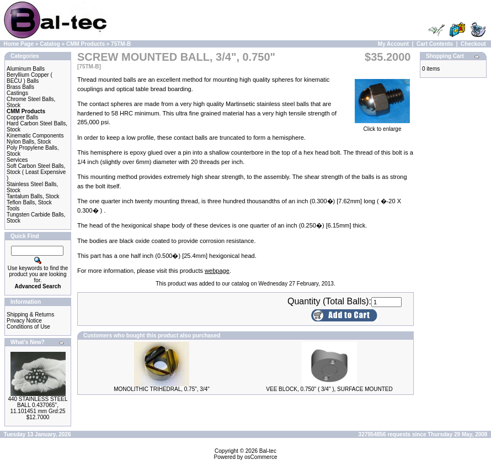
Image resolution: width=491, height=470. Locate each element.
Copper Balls (22, 117)
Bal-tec (267, 451)
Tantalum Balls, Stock (33, 196)
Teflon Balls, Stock (29, 202)
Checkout (473, 44)
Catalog (50, 44)
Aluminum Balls (26, 69)
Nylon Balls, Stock (29, 142)
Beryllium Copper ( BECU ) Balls (29, 78)
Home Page (19, 44)
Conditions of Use (28, 327)
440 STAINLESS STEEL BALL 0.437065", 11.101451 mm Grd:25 (37, 405)
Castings (17, 93)
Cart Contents (435, 44)
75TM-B (121, 44)
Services (17, 160)
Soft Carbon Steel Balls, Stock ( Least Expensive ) (36, 172)
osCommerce (260, 457)
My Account (393, 44)
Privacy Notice (24, 321)
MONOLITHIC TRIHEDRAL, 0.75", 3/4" (162, 389)
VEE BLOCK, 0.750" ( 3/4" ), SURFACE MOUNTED (329, 389)
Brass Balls (20, 87)
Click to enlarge (382, 126)
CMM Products (85, 44)
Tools (13, 208)
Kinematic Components (35, 136)
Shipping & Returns (30, 314)
